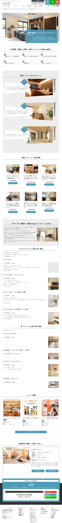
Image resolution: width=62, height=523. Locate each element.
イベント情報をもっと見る (31, 432)
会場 (4, 424)
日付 (4, 421)
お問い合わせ (57, 2)
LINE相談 (52, 2)
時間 (23, 424)
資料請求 (48, 2)
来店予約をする (52, 489)
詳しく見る (38, 489)
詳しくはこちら (13, 183)
